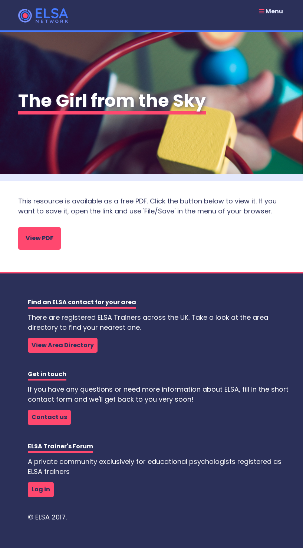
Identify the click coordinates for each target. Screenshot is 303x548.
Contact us (49, 417)
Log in (41, 489)
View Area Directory (63, 345)
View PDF (39, 238)
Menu (271, 11)
